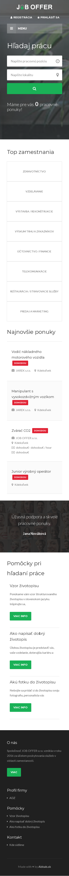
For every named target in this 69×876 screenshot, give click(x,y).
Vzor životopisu (19, 815)
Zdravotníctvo (34, 171)
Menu (17, 28)
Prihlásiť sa (48, 17)
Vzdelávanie (34, 191)
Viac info (20, 616)
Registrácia (21, 17)
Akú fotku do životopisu (24, 826)
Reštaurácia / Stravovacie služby (34, 291)
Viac (14, 772)
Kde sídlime (16, 844)
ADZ (12, 798)
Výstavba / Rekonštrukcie (34, 211)
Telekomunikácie (34, 271)
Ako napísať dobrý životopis (27, 821)
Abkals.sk (44, 866)
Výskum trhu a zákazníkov (34, 231)
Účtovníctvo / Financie (34, 251)
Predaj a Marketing (34, 311)
